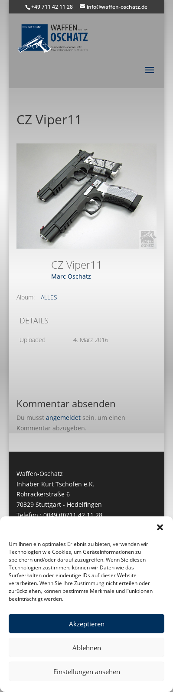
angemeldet (63, 417)
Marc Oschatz (71, 276)
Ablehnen (86, 647)
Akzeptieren (86, 623)
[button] (160, 527)
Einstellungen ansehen (86, 671)
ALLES (49, 297)
